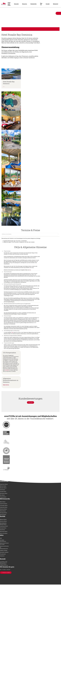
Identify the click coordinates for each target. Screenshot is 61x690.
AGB (1, 538)
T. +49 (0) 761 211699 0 (6, 572)
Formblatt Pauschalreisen (3, 540)
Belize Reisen (2, 501)
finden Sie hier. (6, 384)
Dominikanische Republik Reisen (3, 523)
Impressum (2, 555)
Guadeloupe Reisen (4, 526)
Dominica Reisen (3, 521)
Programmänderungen (9, 343)
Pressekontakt (3, 554)
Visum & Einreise (7, 271)
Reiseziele (16, 4)
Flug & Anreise (7, 251)
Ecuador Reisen (3, 491)
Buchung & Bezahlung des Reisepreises (12, 284)
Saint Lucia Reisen (3, 533)
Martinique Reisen (3, 531)
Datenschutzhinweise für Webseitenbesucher (4, 547)
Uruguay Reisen (3, 497)
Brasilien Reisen (3, 487)
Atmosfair (7, 370)
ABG (13, 332)
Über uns (41, 4)
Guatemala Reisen (3, 507)
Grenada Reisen (3, 527)
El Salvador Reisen (4, 505)
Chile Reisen (2, 489)
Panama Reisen (3, 514)
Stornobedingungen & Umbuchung (11, 330)
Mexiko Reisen (3, 510)
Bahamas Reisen (3, 519)
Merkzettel (55, 4)
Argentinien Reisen (4, 484)
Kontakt (48, 4)
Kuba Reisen (2, 529)
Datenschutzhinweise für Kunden (4, 543)
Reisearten (24, 4)
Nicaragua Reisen (3, 512)
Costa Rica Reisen (3, 503)
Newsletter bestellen (4, 552)
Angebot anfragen (3, 550)
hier (30, 269)
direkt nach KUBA (9, 4)
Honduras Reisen (3, 509)
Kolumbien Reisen (3, 493)
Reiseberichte (33, 4)
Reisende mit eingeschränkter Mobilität (13, 335)
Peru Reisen (2, 495)
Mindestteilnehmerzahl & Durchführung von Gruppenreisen (17, 303)
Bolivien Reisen (3, 486)
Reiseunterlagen (7, 315)
